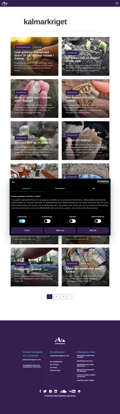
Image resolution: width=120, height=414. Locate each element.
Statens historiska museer (60, 396)
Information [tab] (60, 188)
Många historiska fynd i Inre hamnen (85, 370)
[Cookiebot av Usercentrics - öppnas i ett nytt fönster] (99, 182)
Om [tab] (93, 188)
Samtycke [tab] (26, 188)
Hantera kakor (55, 370)
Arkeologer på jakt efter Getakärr (85, 356)
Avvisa (27, 230)
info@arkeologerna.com (32, 359)
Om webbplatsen (56, 361)
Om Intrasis (54, 364)
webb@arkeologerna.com (59, 355)
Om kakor (53, 367)
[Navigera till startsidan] (60, 344)
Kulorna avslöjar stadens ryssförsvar (86, 375)
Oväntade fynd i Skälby (85, 380)
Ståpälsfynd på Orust (85, 361)
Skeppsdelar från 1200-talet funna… (85, 365)
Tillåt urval (60, 230)
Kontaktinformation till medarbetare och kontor (32, 366)
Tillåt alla (92, 230)
